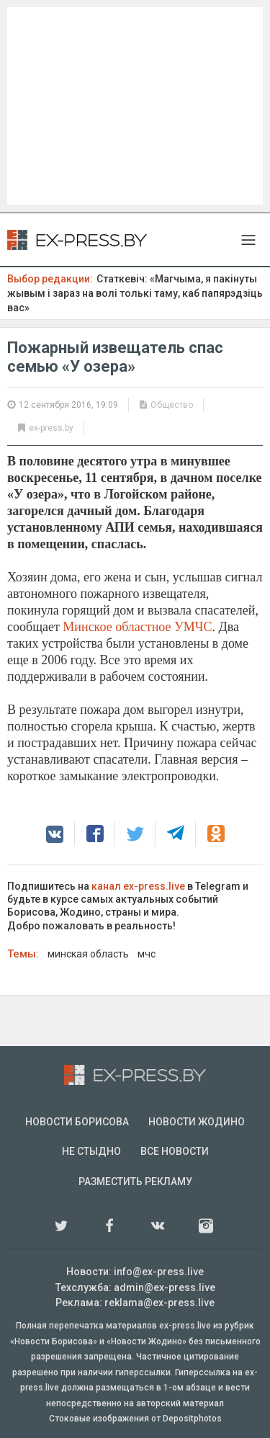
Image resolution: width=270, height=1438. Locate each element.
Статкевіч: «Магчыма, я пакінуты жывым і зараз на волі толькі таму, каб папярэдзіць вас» (135, 293)
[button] (55, 834)
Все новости (174, 1151)
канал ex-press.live (138, 886)
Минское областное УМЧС (137, 627)
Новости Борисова (77, 1121)
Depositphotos (192, 1419)
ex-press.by (51, 428)
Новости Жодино (196, 1121)
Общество (171, 405)
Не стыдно (91, 1151)
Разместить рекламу (135, 1181)
